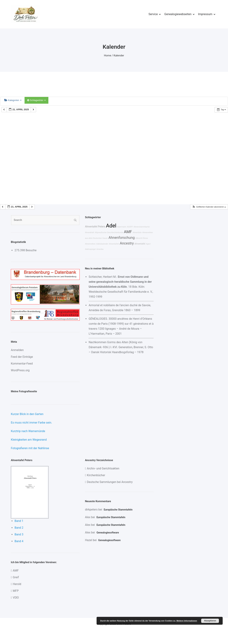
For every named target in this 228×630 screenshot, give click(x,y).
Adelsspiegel (90, 249)
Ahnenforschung (121, 237)
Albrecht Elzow (141, 238)
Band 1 (19, 521)
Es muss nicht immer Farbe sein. (31, 422)
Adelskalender (102, 244)
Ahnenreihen (90, 244)
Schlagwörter (36, 100)
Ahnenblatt (89, 232)
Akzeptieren (210, 621)
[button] (209, 206)
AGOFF (130, 227)
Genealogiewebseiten (177, 14)
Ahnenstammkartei (142, 227)
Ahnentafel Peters (95, 226)
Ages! (148, 244)
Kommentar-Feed (22, 363)
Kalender (119, 55)
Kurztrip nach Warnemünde (28, 431)
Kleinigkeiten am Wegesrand (29, 439)
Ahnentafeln (114, 244)
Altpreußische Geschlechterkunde (109, 232)
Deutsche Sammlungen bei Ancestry (109, 482)
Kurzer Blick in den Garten (27, 414)
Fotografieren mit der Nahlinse (30, 448)
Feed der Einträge (22, 356)
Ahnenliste (137, 232)
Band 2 (19, 527)
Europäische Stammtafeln (118, 509)
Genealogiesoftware (108, 532)
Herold (17, 584)
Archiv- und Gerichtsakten (103, 468)
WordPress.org (20, 370)
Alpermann (121, 227)
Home (107, 55)
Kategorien (13, 100)
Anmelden (17, 350)
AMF (128, 232)
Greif (16, 577)
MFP (16, 590)
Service (153, 14)
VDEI (16, 597)
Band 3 (19, 534)
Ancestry (127, 243)
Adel (111, 226)
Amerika (99, 249)
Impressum (205, 14)
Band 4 (19, 541)
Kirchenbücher (96, 475)
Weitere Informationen (186, 621)
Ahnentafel (139, 243)
